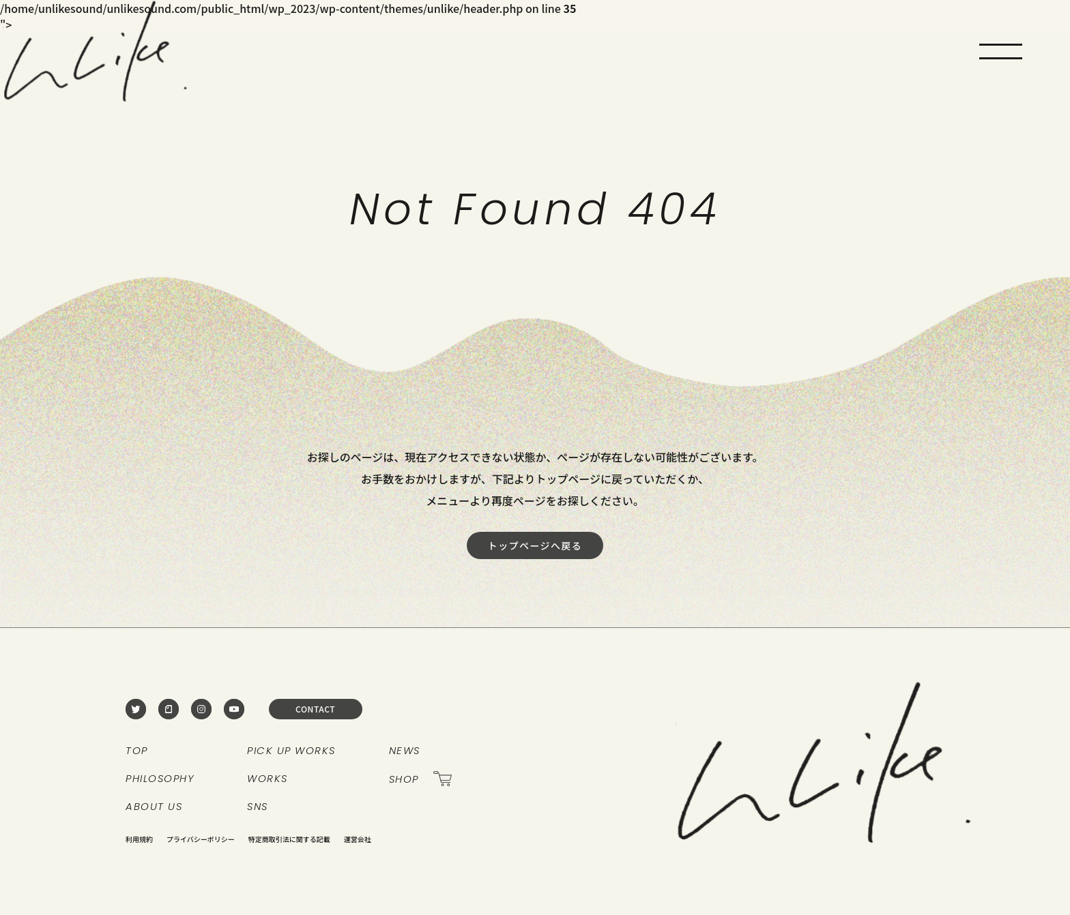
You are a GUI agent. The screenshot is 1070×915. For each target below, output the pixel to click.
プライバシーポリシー (201, 839)
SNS (257, 806)
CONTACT (315, 709)
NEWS (404, 750)
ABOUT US (154, 806)
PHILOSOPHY (160, 778)
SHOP (420, 778)
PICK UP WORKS (291, 750)
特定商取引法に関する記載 (289, 839)
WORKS (267, 778)
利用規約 (139, 839)
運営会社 (357, 839)
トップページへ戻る (535, 545)
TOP (137, 750)
